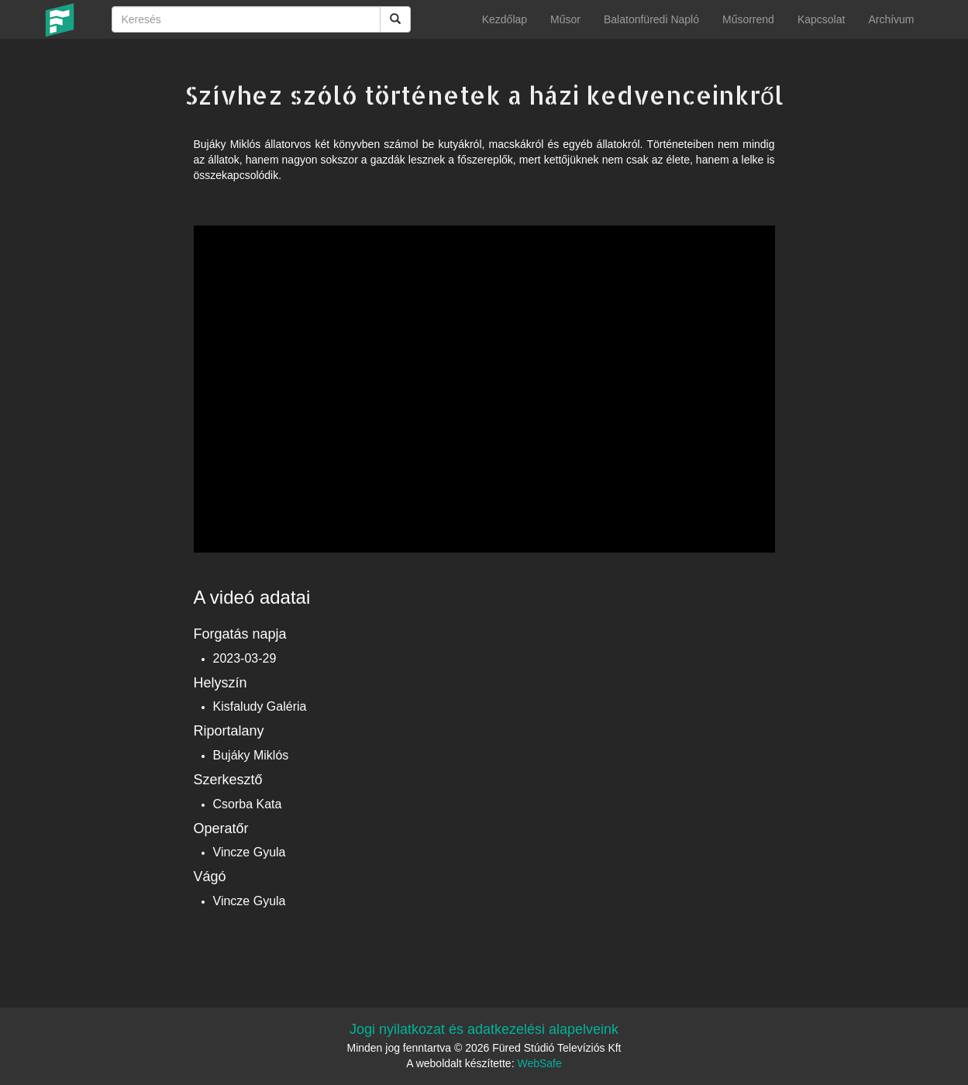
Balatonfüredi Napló (651, 19)
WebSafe (539, 1063)
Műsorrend (748, 19)
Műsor (565, 19)
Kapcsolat (821, 19)
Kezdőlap (504, 19)
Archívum (891, 19)
